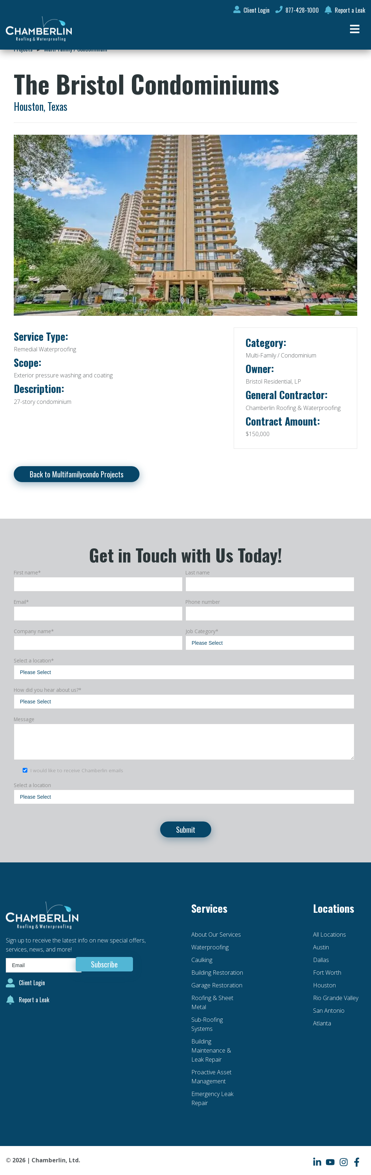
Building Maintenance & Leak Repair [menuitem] (211, 1050)
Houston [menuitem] (324, 985)
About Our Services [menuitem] (216, 934)
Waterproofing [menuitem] (210, 947)
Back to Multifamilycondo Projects (77, 474)
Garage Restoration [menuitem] (216, 985)
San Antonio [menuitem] (329, 1011)
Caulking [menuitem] (201, 960)
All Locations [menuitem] (329, 934)
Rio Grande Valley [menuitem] (335, 998)
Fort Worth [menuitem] (327, 973)
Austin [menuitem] (321, 947)
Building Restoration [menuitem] (217, 973)
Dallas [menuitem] (321, 960)
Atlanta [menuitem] (322, 1023)
